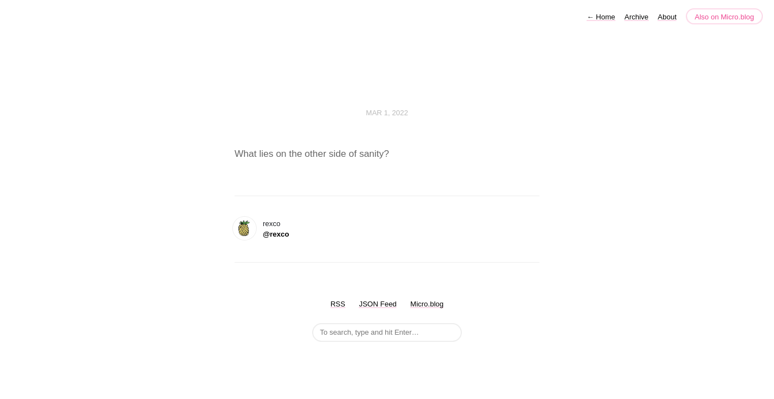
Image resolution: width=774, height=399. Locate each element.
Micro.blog (427, 304)
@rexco (276, 234)
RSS (337, 304)
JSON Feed (377, 304)
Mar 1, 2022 (387, 113)
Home (601, 17)
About (667, 17)
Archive (636, 17)
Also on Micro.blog (724, 17)
